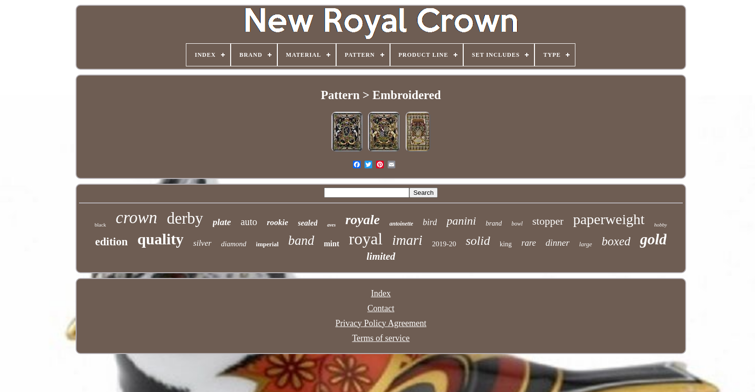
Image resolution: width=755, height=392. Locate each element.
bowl (516, 223)
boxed (616, 241)
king (506, 244)
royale (362, 219)
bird (430, 222)
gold (653, 239)
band (301, 240)
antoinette (401, 223)
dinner (558, 243)
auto (249, 221)
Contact (380, 308)
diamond (234, 244)
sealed (308, 223)
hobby (660, 225)
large (585, 244)
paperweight (608, 219)
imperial (267, 244)
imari (407, 240)
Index (381, 293)
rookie (277, 222)
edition (111, 242)
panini (461, 221)
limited (380, 256)
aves (331, 225)
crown (136, 217)
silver (202, 243)
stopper (548, 221)
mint (331, 244)
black (100, 225)
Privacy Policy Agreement (381, 323)
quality (160, 239)
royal (366, 239)
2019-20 (444, 244)
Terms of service (381, 338)
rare (528, 243)
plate (222, 222)
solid (478, 241)
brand (494, 223)
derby (185, 218)
